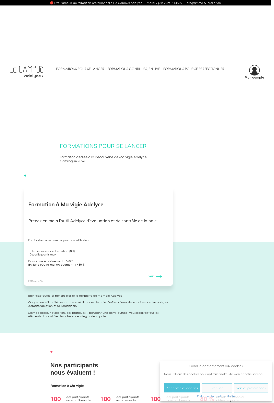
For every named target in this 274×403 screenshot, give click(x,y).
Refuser (217, 388)
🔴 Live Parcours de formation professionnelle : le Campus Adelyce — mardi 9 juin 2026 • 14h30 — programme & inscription (135, 2)
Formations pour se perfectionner (193, 69)
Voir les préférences (251, 388)
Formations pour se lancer (80, 69)
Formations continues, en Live (133, 69)
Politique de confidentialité (216, 396)
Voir (151, 276)
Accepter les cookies (182, 388)
